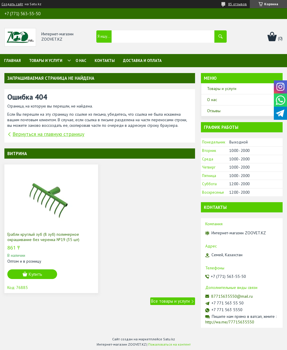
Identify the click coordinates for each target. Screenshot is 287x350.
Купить (35, 274)
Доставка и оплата (142, 60)
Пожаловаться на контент (169, 344)
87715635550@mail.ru (232, 296)
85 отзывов (237, 4)
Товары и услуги (45, 60)
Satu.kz (169, 339)
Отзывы (214, 110)
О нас (81, 60)
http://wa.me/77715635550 (229, 322)
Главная (12, 60)
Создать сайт (12, 4)
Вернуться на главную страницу (48, 134)
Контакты (105, 60)
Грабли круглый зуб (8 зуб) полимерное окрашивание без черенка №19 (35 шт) (43, 237)
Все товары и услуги (170, 301)
